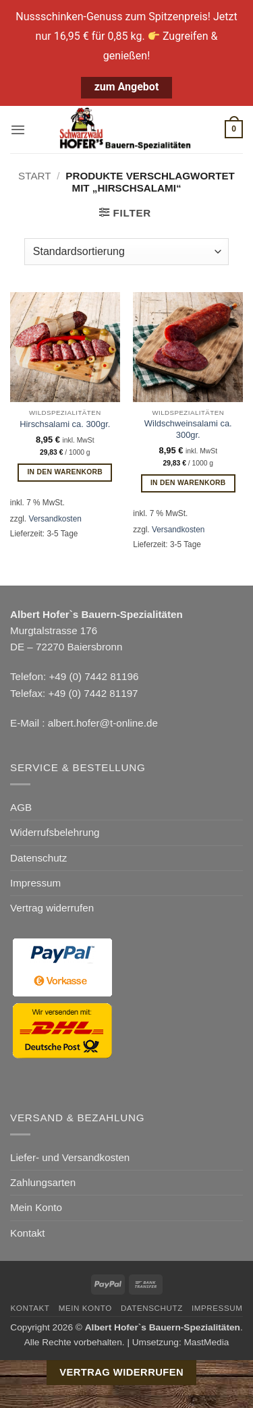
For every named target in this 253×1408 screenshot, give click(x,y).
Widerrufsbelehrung (55, 832)
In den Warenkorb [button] (65, 472)
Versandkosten (54, 519)
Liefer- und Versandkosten (70, 1157)
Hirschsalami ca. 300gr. (65, 424)
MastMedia (206, 1342)
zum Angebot (126, 86)
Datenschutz (38, 858)
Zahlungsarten (43, 1182)
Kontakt (27, 1233)
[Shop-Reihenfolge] (126, 251)
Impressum (35, 883)
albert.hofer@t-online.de (103, 723)
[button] (18, 129)
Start (34, 175)
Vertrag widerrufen (52, 907)
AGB (21, 807)
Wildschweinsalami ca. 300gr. (188, 429)
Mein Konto (36, 1207)
